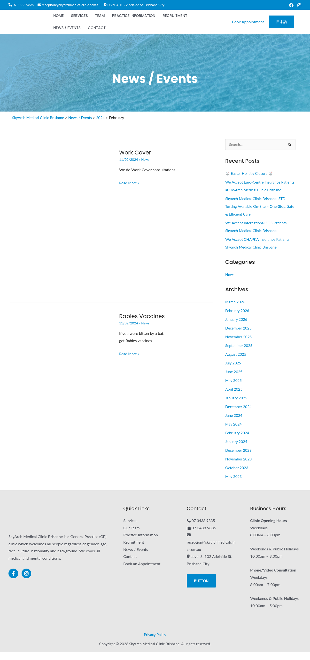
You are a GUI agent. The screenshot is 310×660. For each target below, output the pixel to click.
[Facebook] (291, 5)
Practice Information (140, 542)
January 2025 (236, 405)
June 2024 (234, 423)
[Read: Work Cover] (60, 220)
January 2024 (236, 449)
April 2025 (234, 397)
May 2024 (233, 432)
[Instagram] (299, 5)
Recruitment (133, 550)
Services (130, 528)
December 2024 (239, 414)
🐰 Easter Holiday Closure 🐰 (250, 173)
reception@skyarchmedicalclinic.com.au (71, 5)
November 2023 (239, 467)
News (145, 159)
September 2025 (239, 353)
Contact (130, 564)
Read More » (129, 182)
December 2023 (239, 458)
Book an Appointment (141, 571)
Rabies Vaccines (143, 316)
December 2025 (239, 336)
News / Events (135, 557)
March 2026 (235, 309)
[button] (281, 22)
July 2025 (233, 371)
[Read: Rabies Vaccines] (60, 384)
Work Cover (136, 152)
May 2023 (233, 484)
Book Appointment (248, 21)
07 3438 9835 (23, 5)
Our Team (131, 535)
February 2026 (237, 318)
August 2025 (236, 362)
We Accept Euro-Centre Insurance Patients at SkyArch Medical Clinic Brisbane (254, 190)
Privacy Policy (155, 642)
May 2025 (233, 388)
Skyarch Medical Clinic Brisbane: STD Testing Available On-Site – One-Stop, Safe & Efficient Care (257, 214)
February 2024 (237, 440)
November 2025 (239, 344)
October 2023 (237, 475)
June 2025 (234, 379)
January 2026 (236, 327)
